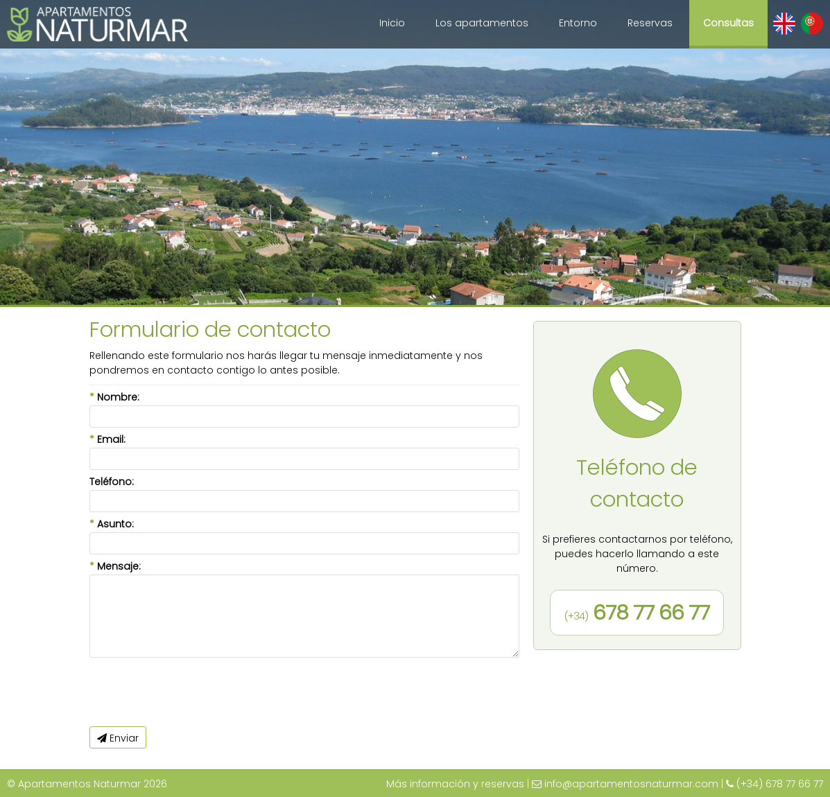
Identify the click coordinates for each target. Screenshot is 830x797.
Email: (107, 439)
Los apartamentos (481, 23)
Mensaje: (115, 566)
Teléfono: (111, 482)
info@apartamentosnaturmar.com (631, 784)
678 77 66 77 (636, 612)
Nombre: (114, 397)
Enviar (118, 738)
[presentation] (194, 692)
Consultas (728, 23)
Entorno (578, 23)
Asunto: (111, 524)
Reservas (650, 23)
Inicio (392, 23)
